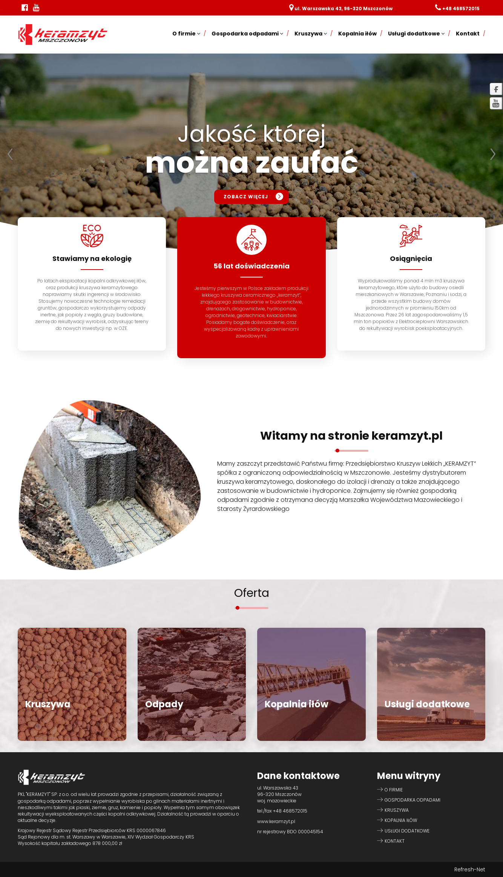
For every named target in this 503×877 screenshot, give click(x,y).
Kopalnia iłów (357, 33)
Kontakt (468, 33)
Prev (10, 154)
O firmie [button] (186, 33)
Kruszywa (397, 810)
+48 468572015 (461, 8)
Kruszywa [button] (310, 33)
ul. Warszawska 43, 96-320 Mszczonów (343, 8)
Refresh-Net (469, 869)
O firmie (394, 790)
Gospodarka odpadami (412, 800)
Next (493, 154)
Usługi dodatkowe (407, 831)
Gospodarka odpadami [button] (247, 33)
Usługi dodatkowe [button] (416, 33)
